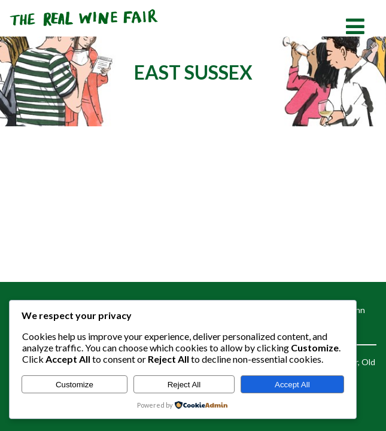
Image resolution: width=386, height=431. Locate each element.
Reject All (184, 384)
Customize (74, 384)
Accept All (292, 384)
